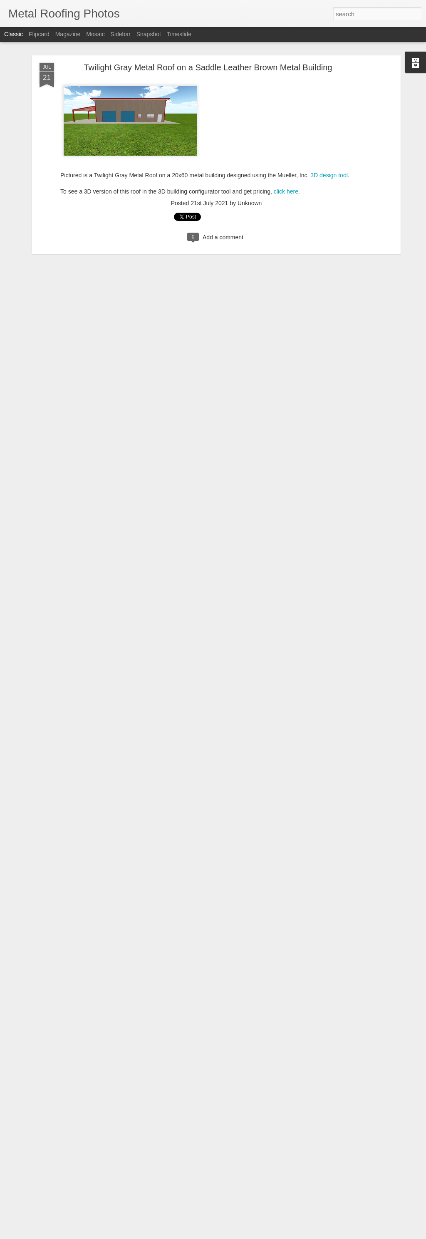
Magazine (68, 34)
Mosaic (95, 34)
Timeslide (179, 34)
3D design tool (329, 175)
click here (286, 191)
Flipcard (39, 34)
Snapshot (148, 34)
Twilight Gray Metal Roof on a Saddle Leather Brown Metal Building (208, 67)
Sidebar (121, 34)
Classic (13, 34)
